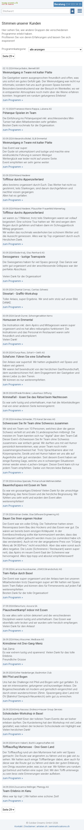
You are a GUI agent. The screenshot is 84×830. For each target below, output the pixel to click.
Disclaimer (29, 826)
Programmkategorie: (14, 49)
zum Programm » (13, 100)
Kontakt (19, 826)
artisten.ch (42, 826)
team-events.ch (10, 3)
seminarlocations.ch (59, 826)
